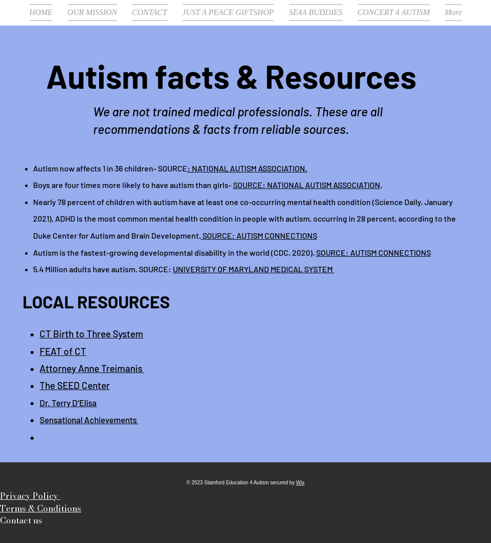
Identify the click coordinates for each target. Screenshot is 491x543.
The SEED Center (75, 385)
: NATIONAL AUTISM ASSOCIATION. (247, 168)
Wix (300, 482)
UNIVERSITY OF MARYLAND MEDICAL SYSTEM (253, 269)
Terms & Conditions (40, 508)
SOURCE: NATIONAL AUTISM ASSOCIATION (306, 185)
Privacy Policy (30, 495)
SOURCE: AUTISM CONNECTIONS (259, 235)
